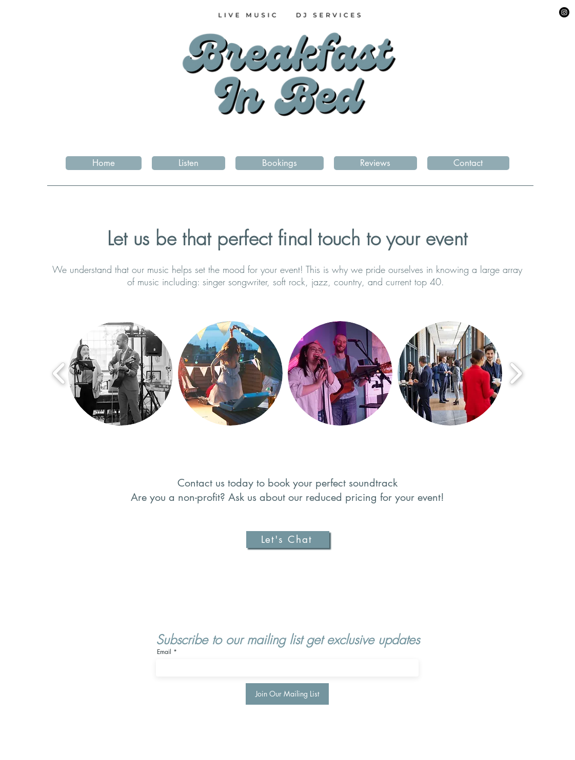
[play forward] (515, 373)
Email (164, 652)
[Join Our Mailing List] (287, 694)
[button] (279, 163)
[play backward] (59, 373)
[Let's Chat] (287, 539)
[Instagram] (564, 12)
